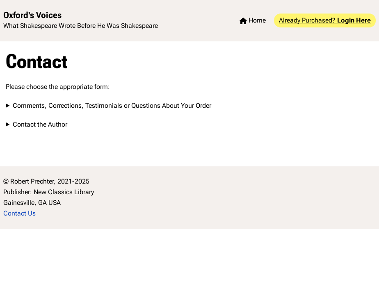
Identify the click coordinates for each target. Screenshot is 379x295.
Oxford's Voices (32, 15)
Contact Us (19, 213)
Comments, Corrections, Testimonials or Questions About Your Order (112, 105)
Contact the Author (40, 124)
